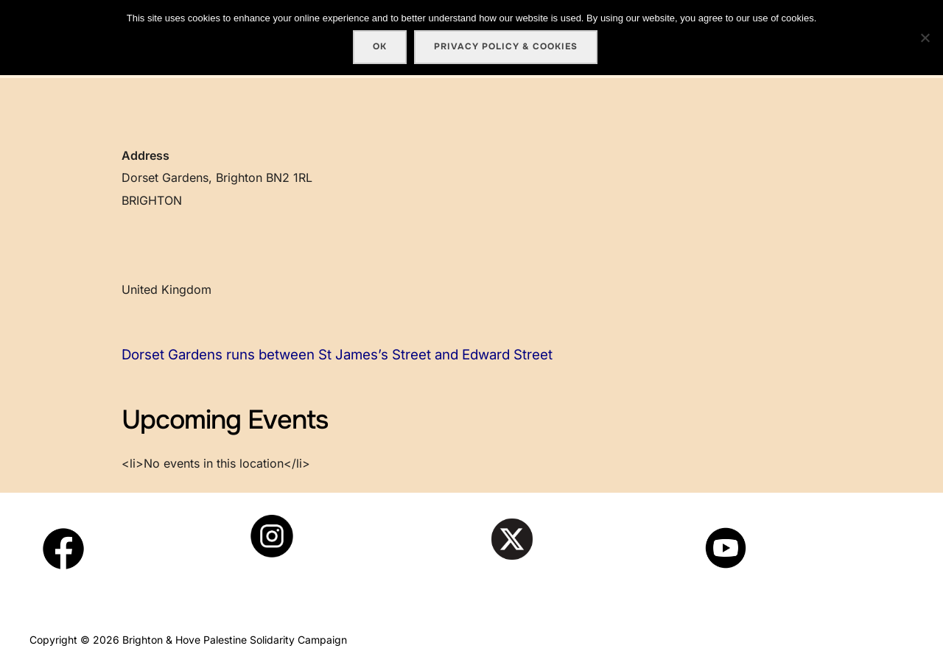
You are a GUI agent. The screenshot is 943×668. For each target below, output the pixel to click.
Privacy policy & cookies (506, 46)
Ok (380, 46)
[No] (924, 37)
